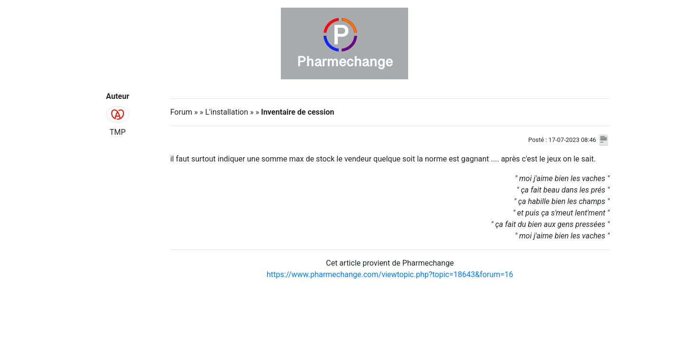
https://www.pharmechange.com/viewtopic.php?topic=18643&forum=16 (390, 274)
